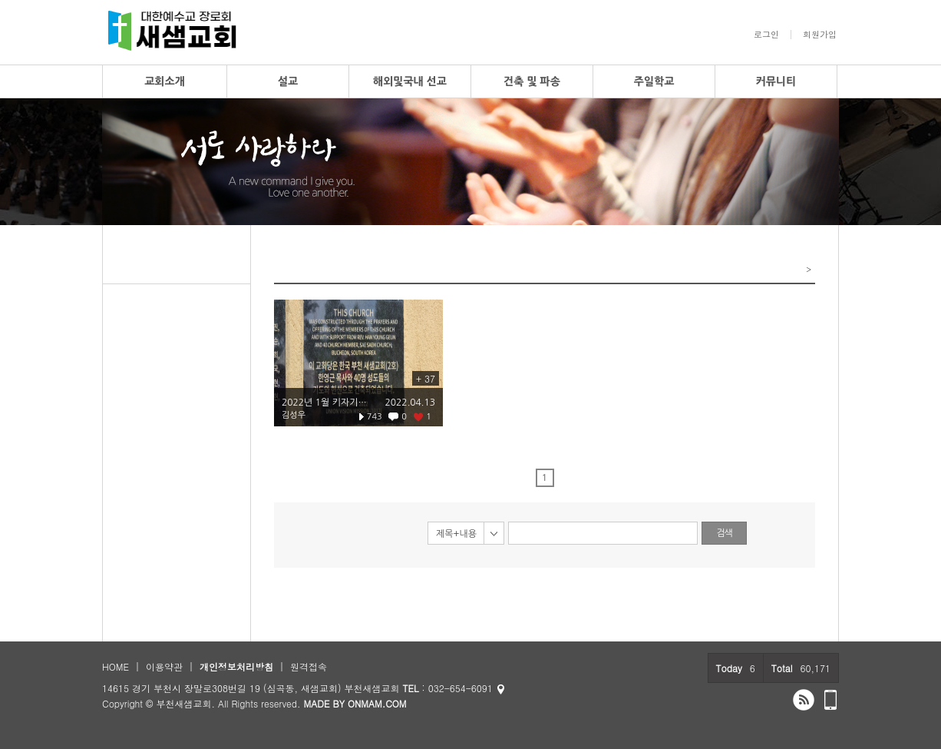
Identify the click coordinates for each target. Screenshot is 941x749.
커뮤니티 (776, 81)
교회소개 (164, 81)
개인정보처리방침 (236, 666)
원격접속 (308, 666)
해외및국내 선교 (410, 81)
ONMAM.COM (377, 703)
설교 (288, 81)
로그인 (766, 34)
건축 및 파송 (532, 81)
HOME (115, 666)
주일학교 (654, 81)
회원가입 (820, 34)
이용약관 (164, 666)
